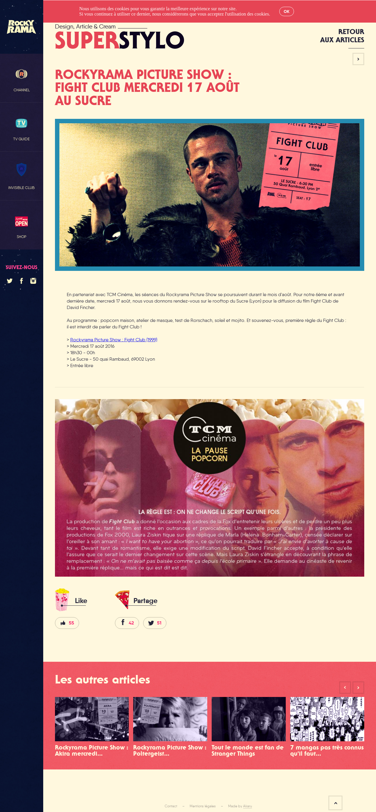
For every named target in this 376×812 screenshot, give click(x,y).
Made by (240, 806)
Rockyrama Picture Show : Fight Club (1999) (113, 339)
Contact (171, 806)
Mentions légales (203, 806)
